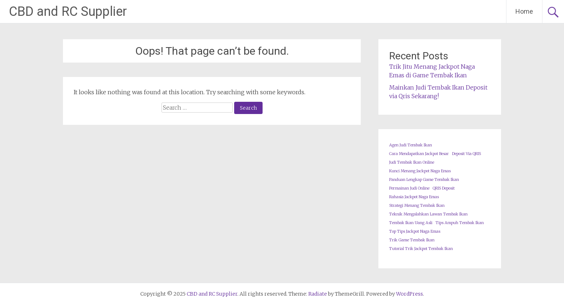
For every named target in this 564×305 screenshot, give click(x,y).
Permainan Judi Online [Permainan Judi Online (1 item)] (409, 188)
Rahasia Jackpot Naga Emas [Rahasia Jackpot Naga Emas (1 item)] (414, 197)
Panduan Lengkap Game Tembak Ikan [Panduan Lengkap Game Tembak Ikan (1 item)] (424, 179)
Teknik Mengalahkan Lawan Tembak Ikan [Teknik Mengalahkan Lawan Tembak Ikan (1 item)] (428, 214)
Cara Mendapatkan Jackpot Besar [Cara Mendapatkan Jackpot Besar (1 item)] (419, 153)
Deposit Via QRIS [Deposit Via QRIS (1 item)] (466, 153)
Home (524, 11)
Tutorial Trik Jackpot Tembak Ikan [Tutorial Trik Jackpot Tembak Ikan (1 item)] (421, 248)
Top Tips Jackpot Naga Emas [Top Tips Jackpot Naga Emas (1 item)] (414, 231)
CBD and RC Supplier (68, 11)
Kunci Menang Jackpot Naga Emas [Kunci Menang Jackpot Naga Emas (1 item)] (420, 171)
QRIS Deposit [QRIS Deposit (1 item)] (444, 188)
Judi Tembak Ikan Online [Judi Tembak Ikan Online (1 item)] (411, 162)
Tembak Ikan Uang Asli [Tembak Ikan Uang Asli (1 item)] (410, 222)
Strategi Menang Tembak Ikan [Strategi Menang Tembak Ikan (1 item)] (417, 205)
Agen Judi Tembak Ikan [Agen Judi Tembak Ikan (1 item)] (410, 145)
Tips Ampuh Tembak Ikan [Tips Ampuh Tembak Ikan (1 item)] (460, 222)
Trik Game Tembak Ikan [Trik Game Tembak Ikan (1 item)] (412, 240)
